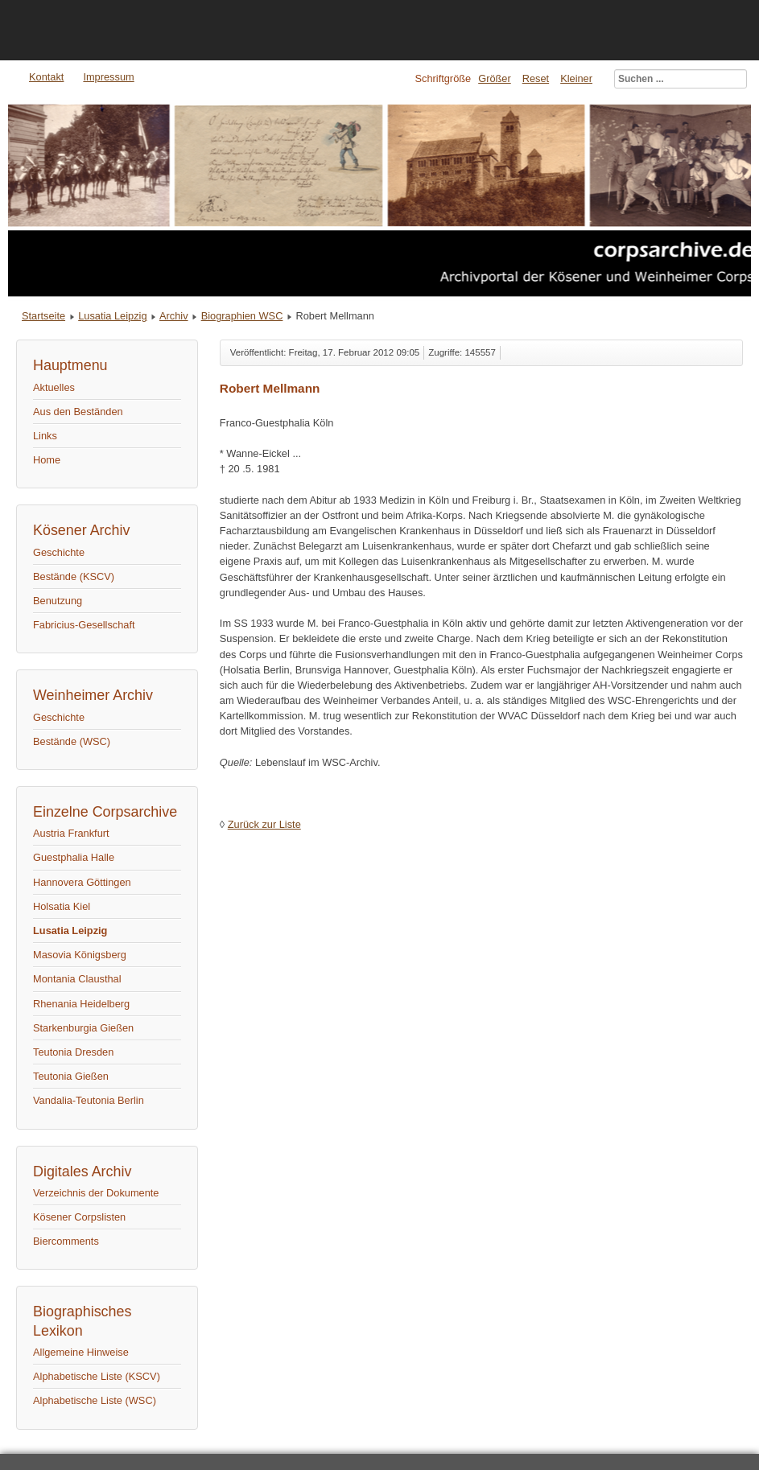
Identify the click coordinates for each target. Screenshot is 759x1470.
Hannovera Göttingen (82, 882)
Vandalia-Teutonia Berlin (88, 1100)
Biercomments (66, 1241)
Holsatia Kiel (61, 906)
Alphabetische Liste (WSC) (94, 1400)
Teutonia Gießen (71, 1076)
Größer (494, 78)
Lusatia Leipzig (112, 316)
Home (46, 460)
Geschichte (59, 552)
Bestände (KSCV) (73, 576)
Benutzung (57, 601)
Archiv (173, 316)
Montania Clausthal (77, 979)
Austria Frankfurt (71, 833)
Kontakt (46, 77)
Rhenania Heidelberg (81, 1004)
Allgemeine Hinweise (81, 1352)
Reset (535, 78)
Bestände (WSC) (71, 741)
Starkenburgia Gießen (83, 1028)
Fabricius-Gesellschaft (84, 625)
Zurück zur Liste (264, 824)
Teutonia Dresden (73, 1052)
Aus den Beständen (78, 412)
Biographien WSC (242, 316)
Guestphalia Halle (73, 857)
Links (45, 436)
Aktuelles (54, 387)
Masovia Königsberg (79, 955)
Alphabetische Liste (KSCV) (96, 1376)
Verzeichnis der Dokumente (96, 1193)
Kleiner (576, 78)
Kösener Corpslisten (79, 1217)
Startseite (43, 316)
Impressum (108, 77)
